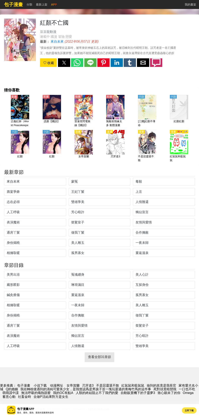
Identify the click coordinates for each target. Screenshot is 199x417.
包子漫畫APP (25, 408)
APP (54, 4)
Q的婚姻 (12, 389)
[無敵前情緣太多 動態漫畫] (115, 111)
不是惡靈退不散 (107, 385)
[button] (64, 62)
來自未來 (57, 41)
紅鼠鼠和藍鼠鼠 (132, 385)
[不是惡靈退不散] (147, 146)
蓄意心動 (9, 396)
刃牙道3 (88, 385)
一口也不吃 (187, 389)
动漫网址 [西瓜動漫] (56, 385)
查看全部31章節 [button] (99, 357)
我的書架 (190, 4)
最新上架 (41, 4)
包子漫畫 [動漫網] (23, 385)
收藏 (48, 63)
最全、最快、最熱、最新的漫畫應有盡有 (35, 412)
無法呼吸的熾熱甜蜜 (36, 393)
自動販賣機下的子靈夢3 (138, 393)
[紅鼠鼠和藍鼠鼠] (179, 146)
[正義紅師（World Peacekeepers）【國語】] (20, 111)
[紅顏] (20, 146)
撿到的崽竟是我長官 (161, 385)
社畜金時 (24, 396)
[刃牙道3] (115, 146)
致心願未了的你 (169, 393)
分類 (29, 4)
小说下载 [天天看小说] (40, 385)
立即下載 (189, 410)
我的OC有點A (63, 393)
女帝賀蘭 (73, 385)
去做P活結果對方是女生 (50, 396)
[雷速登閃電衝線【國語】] (83, 111)
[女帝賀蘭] (83, 146)
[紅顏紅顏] (179, 111)
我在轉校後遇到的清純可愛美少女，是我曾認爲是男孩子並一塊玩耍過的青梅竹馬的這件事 (85, 389)
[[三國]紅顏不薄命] (147, 111)
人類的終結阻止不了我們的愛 (97, 393)
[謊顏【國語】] (52, 111)
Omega (188, 393)
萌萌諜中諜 (10, 393)
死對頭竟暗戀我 (164, 389)
